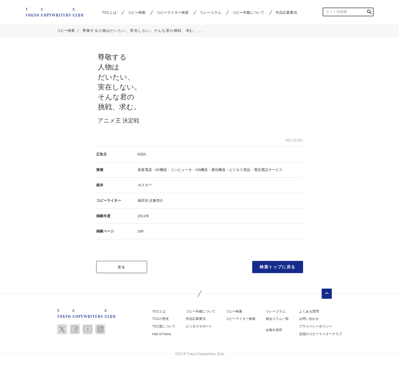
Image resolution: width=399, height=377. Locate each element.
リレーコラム (210, 12)
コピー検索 (137, 12)
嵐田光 (143, 200)
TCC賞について (164, 326)
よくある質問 (309, 311)
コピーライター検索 (172, 12)
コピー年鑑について (248, 12)
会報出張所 (274, 330)
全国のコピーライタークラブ (320, 334)
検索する (369, 12)
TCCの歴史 (160, 319)
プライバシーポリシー (315, 326)
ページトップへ (327, 294)
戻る (121, 267)
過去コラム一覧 (277, 319)
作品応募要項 (286, 12)
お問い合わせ (309, 319)
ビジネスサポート (199, 326)
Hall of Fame (161, 334)
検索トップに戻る (277, 267)
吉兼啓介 (156, 200)
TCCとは (109, 12)
